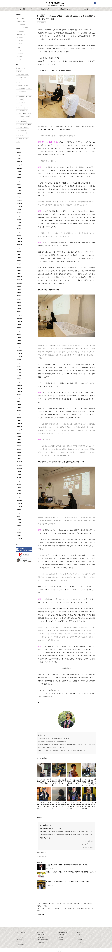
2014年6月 (19, 481)
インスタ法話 (20, 99)
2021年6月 (19, 219)
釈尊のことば (20, 135)
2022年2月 (19, 193)
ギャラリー (20, 53)
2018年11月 (19, 318)
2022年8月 (19, 174)
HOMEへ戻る (41, 914)
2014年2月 (19, 493)
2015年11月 (19, 426)
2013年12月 (19, 500)
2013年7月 (19, 516)
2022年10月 (19, 168)
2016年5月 (19, 407)
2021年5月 (19, 222)
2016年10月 (19, 391)
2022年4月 (19, 187)
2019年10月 (19, 283)
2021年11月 (19, 203)
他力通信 (19, 113)
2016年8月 (19, 398)
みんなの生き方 (21, 24)
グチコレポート (21, 107)
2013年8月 (19, 513)
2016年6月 (19, 404)
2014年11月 (19, 465)
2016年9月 (19, 395)
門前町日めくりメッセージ (23, 138)
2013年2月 (19, 532)
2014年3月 (19, 490)
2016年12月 (19, 385)
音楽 (18, 141)
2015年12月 (19, 423)
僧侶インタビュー (42, 22)
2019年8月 (19, 289)
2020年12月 (19, 238)
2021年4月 (19, 225)
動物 (23, 116)
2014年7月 (19, 477)
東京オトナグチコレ (27, 119)
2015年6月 (19, 442)
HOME (38, 14)
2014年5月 (19, 484)
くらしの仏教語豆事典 (22, 91)
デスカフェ (29, 107)
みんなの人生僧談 (21, 96)
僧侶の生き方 (44, 14)
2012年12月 (19, 538)
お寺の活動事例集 (21, 88)
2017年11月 (19, 353)
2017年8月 (19, 359)
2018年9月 (19, 324)
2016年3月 (19, 414)
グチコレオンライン (21, 105)
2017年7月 (19, 363)
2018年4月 (19, 337)
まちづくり (20, 93)
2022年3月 (19, 190)
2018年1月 (19, 347)
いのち (19, 82)
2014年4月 (19, 487)
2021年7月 (19, 216)
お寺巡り (29, 88)
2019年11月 (19, 280)
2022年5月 (19, 184)
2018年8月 (19, 327)
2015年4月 (19, 449)
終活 (18, 130)
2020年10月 (19, 244)
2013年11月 (19, 503)
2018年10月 (19, 321)
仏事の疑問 (20, 37)
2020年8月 (19, 251)
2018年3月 (19, 340)
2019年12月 (19, 276)
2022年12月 (19, 161)
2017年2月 (19, 379)
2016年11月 (19, 388)
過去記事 (20, 56)
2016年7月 (19, 401)
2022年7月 (19, 177)
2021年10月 (19, 206)
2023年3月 (19, 152)
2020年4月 (19, 264)
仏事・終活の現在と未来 (22, 110)
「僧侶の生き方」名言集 (22, 79)
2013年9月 (19, 509)
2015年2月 (19, 455)
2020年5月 (19, 260)
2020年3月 (19, 267)
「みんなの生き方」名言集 (23, 74)
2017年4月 (19, 372)
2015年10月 (19, 430)
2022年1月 (19, 197)
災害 (18, 121)
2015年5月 (19, 446)
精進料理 (26, 127)
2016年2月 (19, 417)
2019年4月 (19, 302)
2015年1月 (19, 458)
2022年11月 (19, 165)
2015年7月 (19, 439)
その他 (19, 59)
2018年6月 (19, 334)
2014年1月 (19, 497)
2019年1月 (19, 311)
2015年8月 (19, 436)
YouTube (19, 71)
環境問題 (24, 121)
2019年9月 (19, 286)
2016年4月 (19, 410)
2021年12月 (19, 200)
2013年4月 (19, 525)
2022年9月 (19, 171)
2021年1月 (19, 235)
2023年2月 (19, 155)
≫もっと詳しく (88, 841)
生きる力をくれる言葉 (23, 28)
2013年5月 (19, 522)
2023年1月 (19, 158)
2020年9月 (19, 248)
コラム (19, 50)
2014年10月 (19, 468)
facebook (95, 3)
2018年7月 (19, 331)
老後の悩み (24, 130)
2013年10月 (19, 506)
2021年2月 (19, 232)
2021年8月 (19, 213)
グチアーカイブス (21, 102)
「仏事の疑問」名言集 (22, 77)
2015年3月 (19, 452)
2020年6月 (19, 257)
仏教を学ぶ (20, 40)
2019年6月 (19, 296)
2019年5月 (19, 299)
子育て (19, 119)
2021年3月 (19, 229)
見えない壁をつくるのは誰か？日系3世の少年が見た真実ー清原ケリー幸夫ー (67, 865)
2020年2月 (19, 270)
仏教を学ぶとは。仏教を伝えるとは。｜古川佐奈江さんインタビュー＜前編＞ (67, 881)
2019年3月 (19, 305)
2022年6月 (19, 181)
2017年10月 (19, 356)
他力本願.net (56, 3)
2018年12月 (19, 315)
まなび (26, 93)
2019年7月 (19, 292)
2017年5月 (19, 369)
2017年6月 (19, 366)
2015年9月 (19, 433)
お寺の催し (20, 43)
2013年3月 (19, 529)
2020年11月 (19, 241)
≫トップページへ (87, 844)
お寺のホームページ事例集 (23, 85)
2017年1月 (19, 382)
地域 (28, 116)
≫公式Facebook (88, 847)
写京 (18, 116)
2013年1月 (19, 535)
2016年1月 (19, 420)
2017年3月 (19, 375)
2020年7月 (19, 254)
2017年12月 (19, 350)
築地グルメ (20, 127)
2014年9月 (19, 471)
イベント (29, 96)
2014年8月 (19, 474)
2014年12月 (19, 462)
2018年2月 (19, 343)
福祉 (30, 124)
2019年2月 (19, 308)
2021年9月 (19, 209)
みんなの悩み (21, 31)
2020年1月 (19, 273)
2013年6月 (19, 519)
